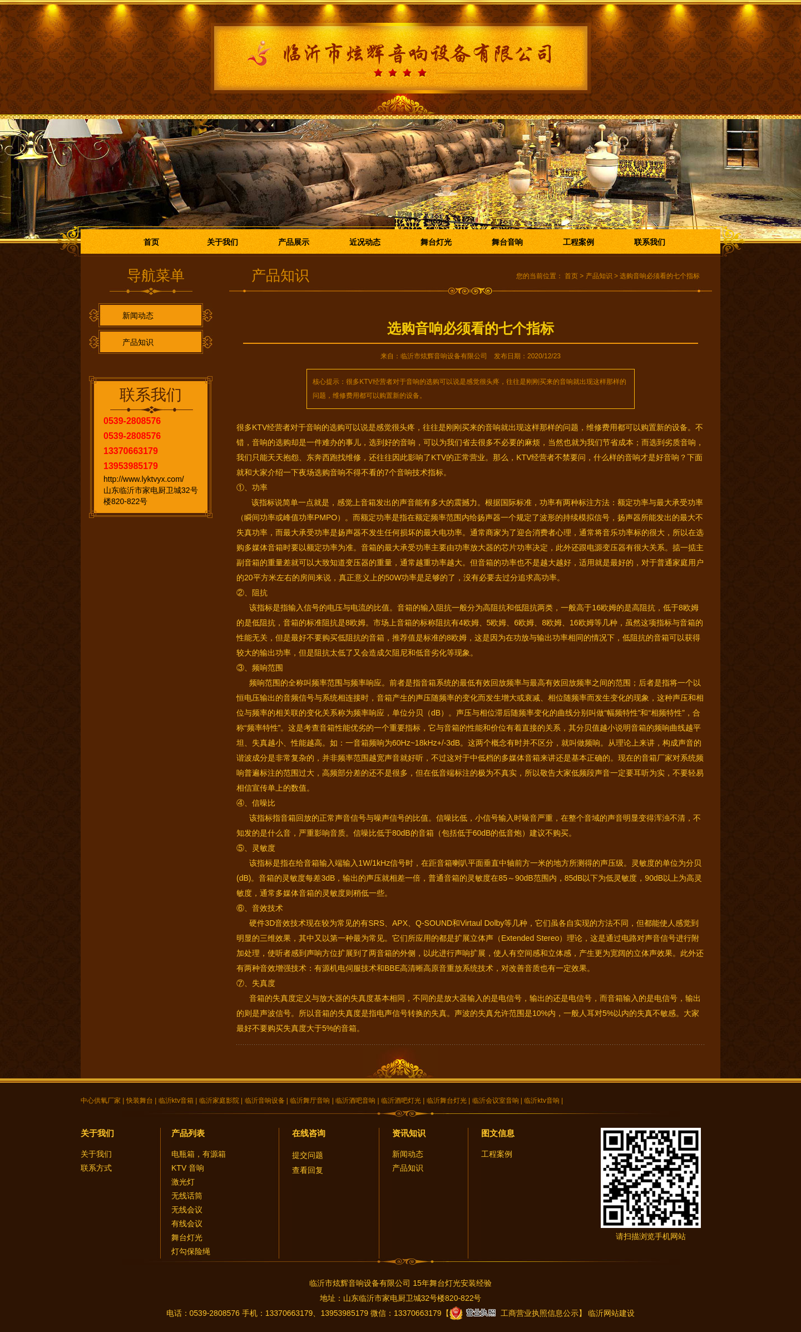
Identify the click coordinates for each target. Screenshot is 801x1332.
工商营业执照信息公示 (513, 1313)
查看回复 (307, 1170)
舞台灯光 (436, 242)
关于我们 (222, 242)
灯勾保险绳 (190, 1251)
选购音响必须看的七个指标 (660, 276)
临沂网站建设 (611, 1313)
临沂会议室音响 (495, 1100)
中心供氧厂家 (101, 1100)
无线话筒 (186, 1195)
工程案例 (578, 242)
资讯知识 (409, 1133)
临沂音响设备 (265, 1100)
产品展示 (293, 242)
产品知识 (138, 342)
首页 (151, 242)
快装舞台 (139, 1100)
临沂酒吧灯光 (401, 1100)
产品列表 (188, 1133)
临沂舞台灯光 (447, 1100)
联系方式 (96, 1167)
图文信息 (498, 1133)
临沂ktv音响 (541, 1100)
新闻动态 (138, 315)
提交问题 (307, 1155)
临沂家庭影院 (219, 1100)
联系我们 (649, 242)
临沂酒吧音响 (355, 1100)
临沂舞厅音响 (310, 1100)
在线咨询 (308, 1133)
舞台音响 (507, 242)
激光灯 (183, 1181)
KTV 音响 (187, 1167)
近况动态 (364, 242)
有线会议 (186, 1223)
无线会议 (186, 1209)
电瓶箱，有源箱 (198, 1154)
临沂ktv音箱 (176, 1100)
